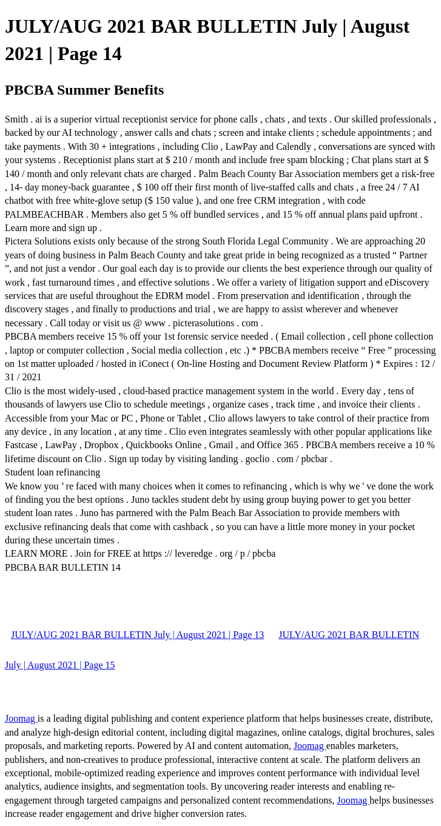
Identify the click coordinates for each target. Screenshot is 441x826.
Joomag (21, 718)
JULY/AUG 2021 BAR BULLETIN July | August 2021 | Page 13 (137, 635)
